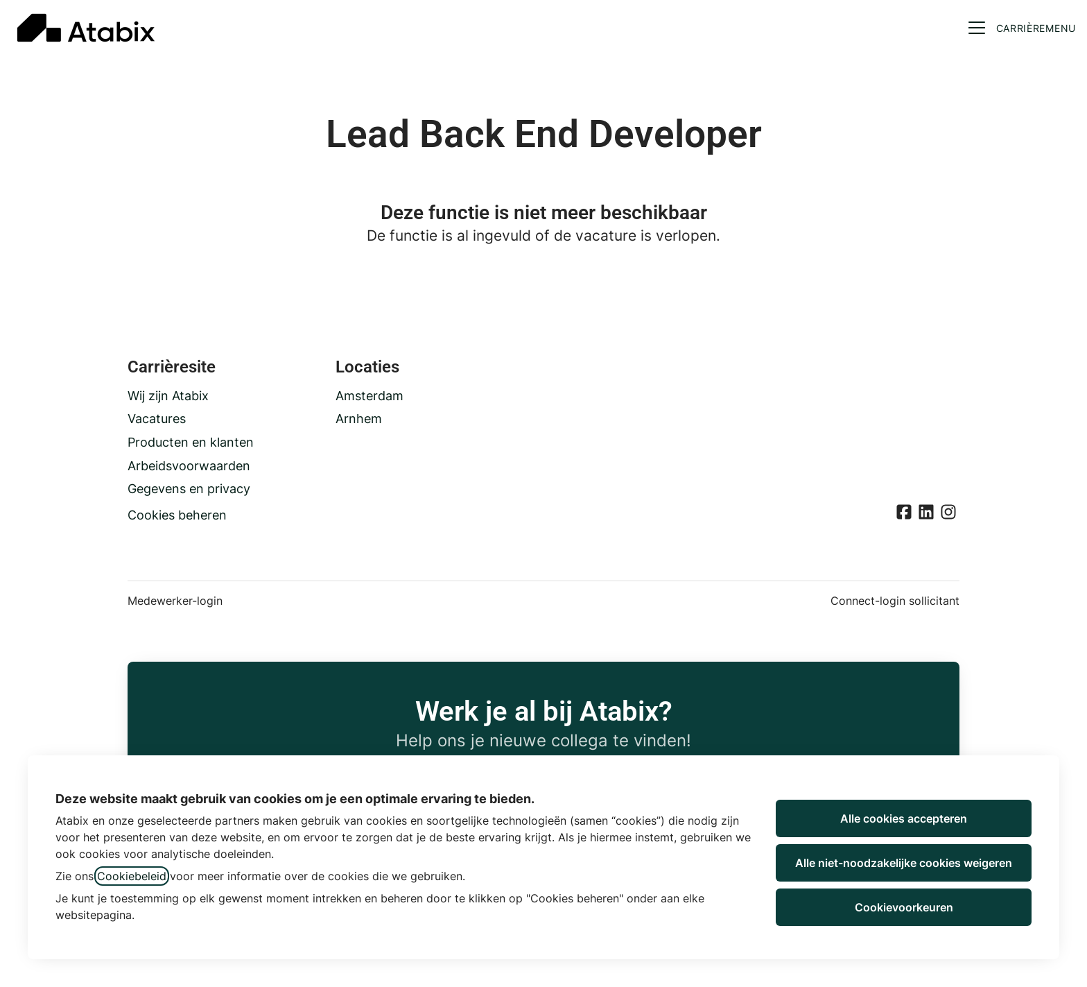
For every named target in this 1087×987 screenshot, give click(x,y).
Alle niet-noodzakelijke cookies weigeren (903, 863)
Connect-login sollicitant (895, 601)
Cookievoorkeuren (904, 907)
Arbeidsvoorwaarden (189, 465)
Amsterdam (369, 395)
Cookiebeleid (131, 876)
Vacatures (157, 418)
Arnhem (359, 418)
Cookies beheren (177, 515)
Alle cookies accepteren (903, 818)
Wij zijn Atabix (168, 395)
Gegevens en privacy (189, 488)
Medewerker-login (175, 601)
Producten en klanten (191, 442)
